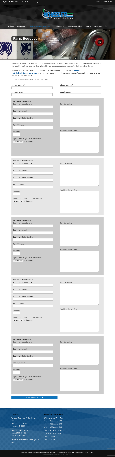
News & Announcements (103, 2)
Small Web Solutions (67, 454)
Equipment (21, 26)
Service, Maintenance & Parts (40, 26)
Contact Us (98, 26)
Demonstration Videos (74, 26)
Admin (92, 452)
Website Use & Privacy (81, 452)
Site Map (71, 452)
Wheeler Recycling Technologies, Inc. (45, 452)
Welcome (11, 26)
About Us (88, 26)
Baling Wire (59, 26)
